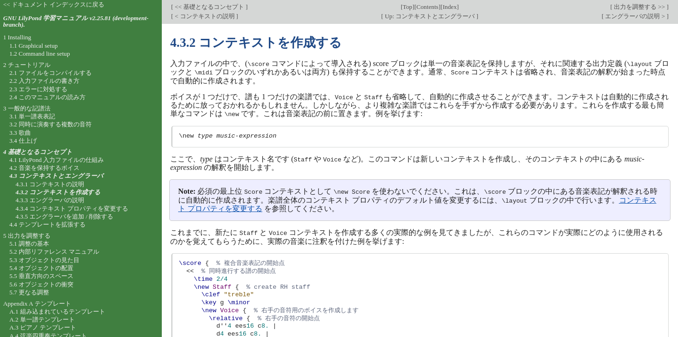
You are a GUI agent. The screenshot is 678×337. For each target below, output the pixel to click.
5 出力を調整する (26, 235)
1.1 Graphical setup (33, 45)
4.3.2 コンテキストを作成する (58, 192)
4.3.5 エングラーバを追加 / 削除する (64, 216)
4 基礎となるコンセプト (37, 151)
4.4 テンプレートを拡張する (47, 224)
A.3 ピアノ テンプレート (42, 327)
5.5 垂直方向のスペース (41, 275)
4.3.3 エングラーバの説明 (49, 200)
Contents (428, 6)
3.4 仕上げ (23, 140)
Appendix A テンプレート (37, 303)
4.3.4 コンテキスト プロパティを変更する (71, 208)
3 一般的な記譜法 (26, 108)
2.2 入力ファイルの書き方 (44, 80)
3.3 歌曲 (20, 132)
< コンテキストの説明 (204, 16)
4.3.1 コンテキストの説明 (49, 184)
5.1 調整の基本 (29, 243)
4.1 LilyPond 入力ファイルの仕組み (56, 159)
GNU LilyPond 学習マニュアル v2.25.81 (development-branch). (76, 22)
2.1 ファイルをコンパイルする (50, 72)
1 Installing (17, 37)
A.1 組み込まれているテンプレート (57, 311)
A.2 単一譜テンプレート (42, 319)
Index (450, 6)
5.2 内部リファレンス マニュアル (54, 251)
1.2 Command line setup (39, 53)
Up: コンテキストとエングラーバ (429, 16)
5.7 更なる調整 (29, 292)
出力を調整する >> (640, 6)
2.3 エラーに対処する (38, 89)
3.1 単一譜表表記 (32, 116)
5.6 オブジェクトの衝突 (41, 284)
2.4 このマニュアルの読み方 (47, 97)
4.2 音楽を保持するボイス (44, 167)
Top (407, 6)
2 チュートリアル (26, 64)
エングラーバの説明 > (635, 16)
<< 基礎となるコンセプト (209, 6)
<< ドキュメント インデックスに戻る (54, 4)
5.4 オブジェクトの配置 (41, 267)
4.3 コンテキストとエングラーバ (56, 175)
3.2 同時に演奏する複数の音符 (50, 124)
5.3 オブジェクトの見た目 (44, 260)
